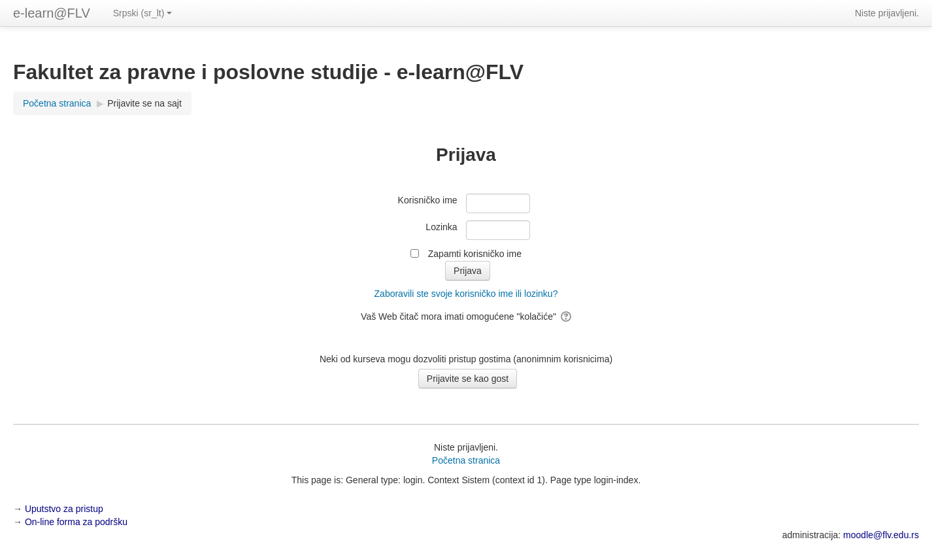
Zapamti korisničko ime (475, 253)
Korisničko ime (428, 200)
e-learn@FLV (51, 13)
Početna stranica (466, 460)
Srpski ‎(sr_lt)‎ (143, 13)
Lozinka (441, 227)
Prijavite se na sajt (144, 103)
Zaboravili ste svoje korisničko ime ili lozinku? (466, 293)
